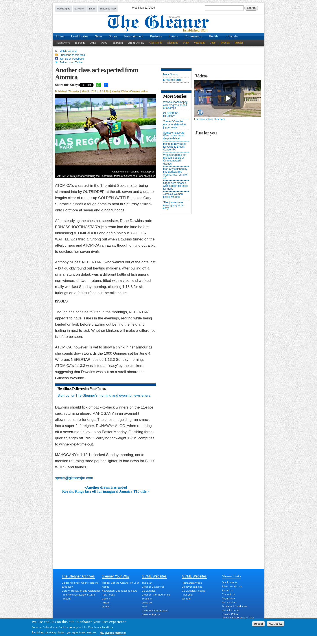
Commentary (193, 36)
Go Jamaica (149, 590)
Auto (93, 42)
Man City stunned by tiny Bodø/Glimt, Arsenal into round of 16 (175, 173)
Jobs (212, 42)
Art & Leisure (136, 42)
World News (62, 42)
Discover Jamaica (192, 586)
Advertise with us (232, 586)
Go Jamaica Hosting (193, 590)
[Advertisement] (106, 526)
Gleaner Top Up (151, 614)
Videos (106, 606)
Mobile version (67, 51)
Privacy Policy (230, 614)
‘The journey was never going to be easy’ (173, 205)
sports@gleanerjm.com (74, 478)
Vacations (199, 42)
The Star (147, 582)
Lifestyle (231, 36)
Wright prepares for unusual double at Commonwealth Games (174, 159)
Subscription (229, 602)
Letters (173, 36)
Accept (258, 623)
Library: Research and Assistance (81, 590)
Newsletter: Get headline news (119, 590)
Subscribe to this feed (72, 55)
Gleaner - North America (156, 594)
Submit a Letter (231, 610)
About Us (227, 590)
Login (92, 8)
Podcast (225, 42)
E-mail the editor (172, 80)
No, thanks (275, 623)
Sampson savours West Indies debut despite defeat (173, 135)
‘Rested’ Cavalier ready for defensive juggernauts (174, 124)
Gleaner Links (231, 576)
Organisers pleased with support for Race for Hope (175, 186)
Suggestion (228, 598)
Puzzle (105, 602)
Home (60, 36)
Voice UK (147, 602)
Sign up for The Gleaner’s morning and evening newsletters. (104, 395)
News (98, 36)
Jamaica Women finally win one (173, 195)
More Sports (170, 74)
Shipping (117, 42)
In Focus (80, 42)
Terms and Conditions (234, 606)
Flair (186, 42)
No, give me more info (113, 632)
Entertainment (133, 36)
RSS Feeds (108, 594)
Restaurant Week (192, 582)
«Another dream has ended (105, 487)
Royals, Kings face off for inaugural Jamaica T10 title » (105, 491)
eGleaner (79, 8)
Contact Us (228, 594)
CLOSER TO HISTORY (170, 115)
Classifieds (155, 42)
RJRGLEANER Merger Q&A (238, 618)
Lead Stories (79, 36)
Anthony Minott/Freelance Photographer (133, 171)
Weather (187, 598)
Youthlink (147, 598)
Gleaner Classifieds (153, 586)
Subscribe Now (108, 8)
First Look (187, 594)
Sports (113, 36)
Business (156, 36)
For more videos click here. (210, 119)
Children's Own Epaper (155, 610)
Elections (172, 42)
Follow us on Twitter (71, 62)
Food (104, 42)
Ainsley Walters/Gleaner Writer (130, 91)
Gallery (106, 598)
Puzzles (239, 42)
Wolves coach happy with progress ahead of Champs (175, 105)
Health (213, 36)
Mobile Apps (63, 8)
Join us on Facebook (71, 58)
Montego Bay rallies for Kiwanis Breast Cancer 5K (174, 147)
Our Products (229, 582)
